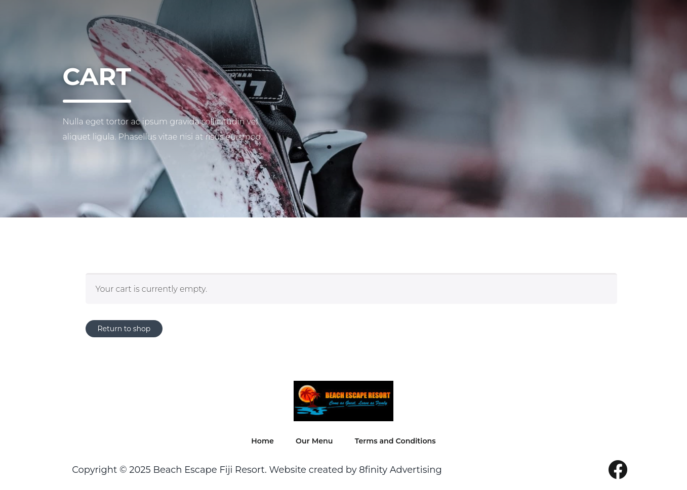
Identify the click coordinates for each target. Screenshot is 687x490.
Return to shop (124, 328)
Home (253, 443)
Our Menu (306, 443)
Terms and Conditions (396, 443)
